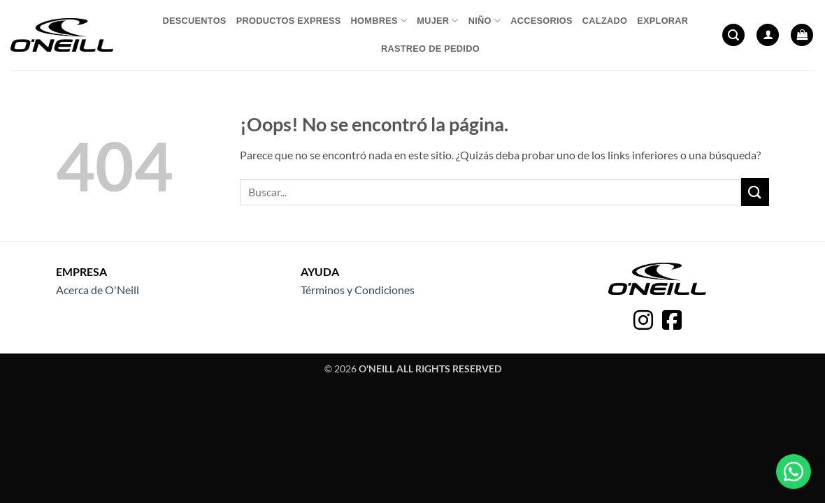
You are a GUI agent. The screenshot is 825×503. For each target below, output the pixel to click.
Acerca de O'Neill (97, 289)
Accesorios (541, 20)
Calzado (604, 20)
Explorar (662, 20)
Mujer (438, 20)
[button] (733, 35)
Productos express (288, 20)
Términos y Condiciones (358, 289)
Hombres (379, 20)
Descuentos (194, 20)
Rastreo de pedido (430, 48)
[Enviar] (755, 191)
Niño (484, 20)
